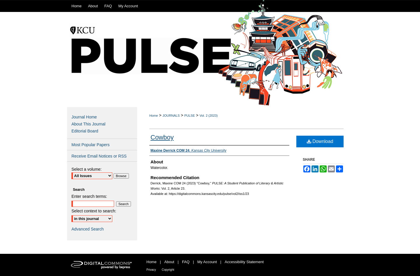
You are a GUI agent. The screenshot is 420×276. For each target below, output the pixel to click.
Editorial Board (84, 131)
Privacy (151, 269)
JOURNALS (171, 115)
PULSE (189, 115)
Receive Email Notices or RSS (99, 156)
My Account (207, 262)
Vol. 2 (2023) (209, 115)
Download (320, 141)
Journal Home (84, 117)
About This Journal (88, 124)
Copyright (168, 269)
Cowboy (162, 137)
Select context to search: (93, 211)
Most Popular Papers (90, 144)
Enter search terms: (89, 196)
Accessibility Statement (244, 262)
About (169, 262)
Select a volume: (86, 169)
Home (153, 115)
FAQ (186, 262)
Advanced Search (87, 229)
